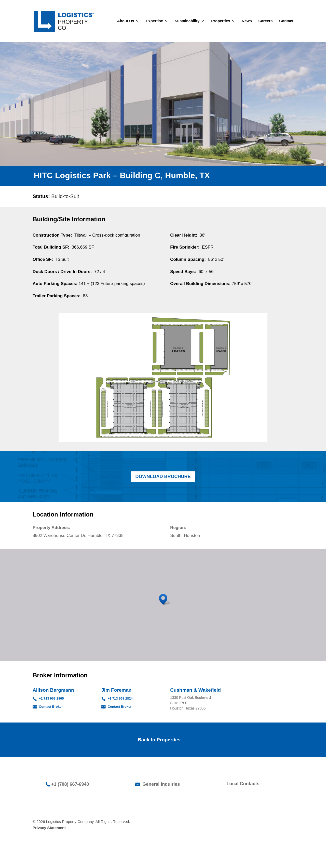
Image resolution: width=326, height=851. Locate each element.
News (247, 21)
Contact (286, 21)
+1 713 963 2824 (120, 698)
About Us (125, 21)
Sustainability (187, 21)
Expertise (154, 21)
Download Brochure (163, 476)
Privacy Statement (49, 828)
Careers (265, 21)
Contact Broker (50, 706)
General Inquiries (160, 784)
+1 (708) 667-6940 (70, 784)
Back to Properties (159, 739)
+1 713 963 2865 (51, 698)
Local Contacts (243, 783)
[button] (165, 599)
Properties (220, 21)
